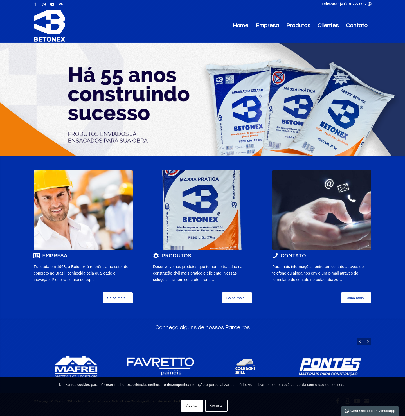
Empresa (267, 25)
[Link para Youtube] (52, 4)
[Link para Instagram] (44, 4)
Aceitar (192, 406)
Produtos (298, 25)
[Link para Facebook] (35, 4)
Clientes (328, 25)
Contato (357, 25)
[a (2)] (321, 210)
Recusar (216, 406)
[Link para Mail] (61, 4)
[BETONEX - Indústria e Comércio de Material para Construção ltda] (49, 25)
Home (240, 25)
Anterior (360, 341)
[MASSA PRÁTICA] (202, 210)
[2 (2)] (83, 210)
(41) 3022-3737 (355, 4)
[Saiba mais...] (118, 297)
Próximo (367, 341)
